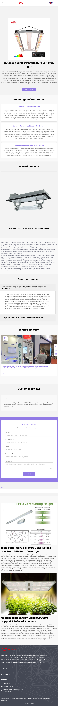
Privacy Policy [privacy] (29, 704)
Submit (29, 474)
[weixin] (56, 354)
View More (6, 374)
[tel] (56, 346)
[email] (56, 350)
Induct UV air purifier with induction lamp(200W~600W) (29, 229)
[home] (25, 3)
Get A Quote (29, 89)
